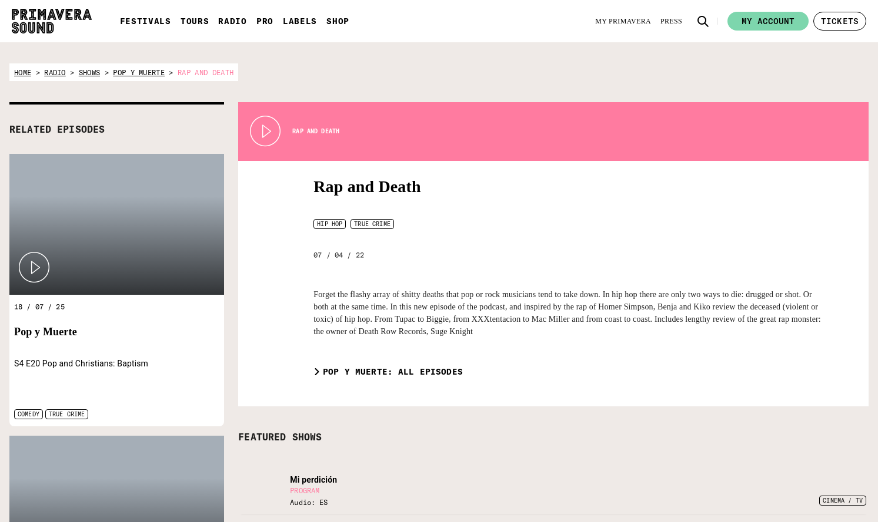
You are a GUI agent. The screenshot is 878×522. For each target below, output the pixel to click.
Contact (786, 462)
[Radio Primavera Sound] (159, 459)
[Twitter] (652, 476)
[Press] (671, 21)
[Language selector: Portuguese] (726, 448)
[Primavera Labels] (273, 459)
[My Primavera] (623, 21)
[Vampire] (391, 453)
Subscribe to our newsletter (525, 454)
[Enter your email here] (547, 485)
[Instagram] (691, 476)
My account (768, 21)
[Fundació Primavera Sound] (329, 467)
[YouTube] (710, 476)
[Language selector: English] (680, 448)
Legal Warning (796, 477)
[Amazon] (729, 476)
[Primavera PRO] (217, 459)
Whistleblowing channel (811, 507)
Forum (783, 447)
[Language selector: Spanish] (657, 448)
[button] (703, 21)
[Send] (605, 485)
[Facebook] (671, 476)
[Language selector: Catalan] (703, 448)
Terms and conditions (808, 492)
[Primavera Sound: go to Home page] (52, 21)
